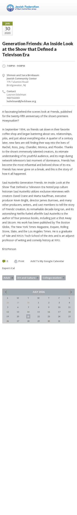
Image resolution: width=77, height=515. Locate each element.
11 (69, 307)
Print (19, 261)
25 (69, 316)
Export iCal (8, 268)
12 (8, 312)
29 (38, 321)
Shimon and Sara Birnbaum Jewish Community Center (23, 76)
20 (18, 316)
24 (59, 316)
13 (18, 312)
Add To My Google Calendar (47, 261)
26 (8, 321)
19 (8, 316)
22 (38, 316)
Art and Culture (27, 277)
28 (28, 321)
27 (18, 321)
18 (69, 312)
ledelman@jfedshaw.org (21, 101)
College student (53, 277)
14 (28, 312)
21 (28, 316)
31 (59, 321)
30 (49, 321)
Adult (8, 277)
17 (59, 312)
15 (38, 312)
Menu (70, 7)
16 (49, 312)
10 (59, 307)
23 (49, 316)
